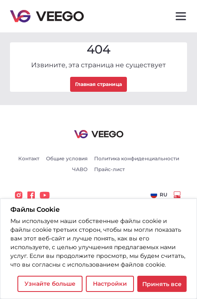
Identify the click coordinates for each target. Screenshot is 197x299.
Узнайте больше (49, 283)
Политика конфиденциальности (136, 158)
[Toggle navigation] (181, 16)
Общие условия (67, 158)
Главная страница (98, 84)
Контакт (28, 158)
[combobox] (159, 195)
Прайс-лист (109, 169)
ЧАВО (80, 169)
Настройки (110, 283)
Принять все (162, 284)
